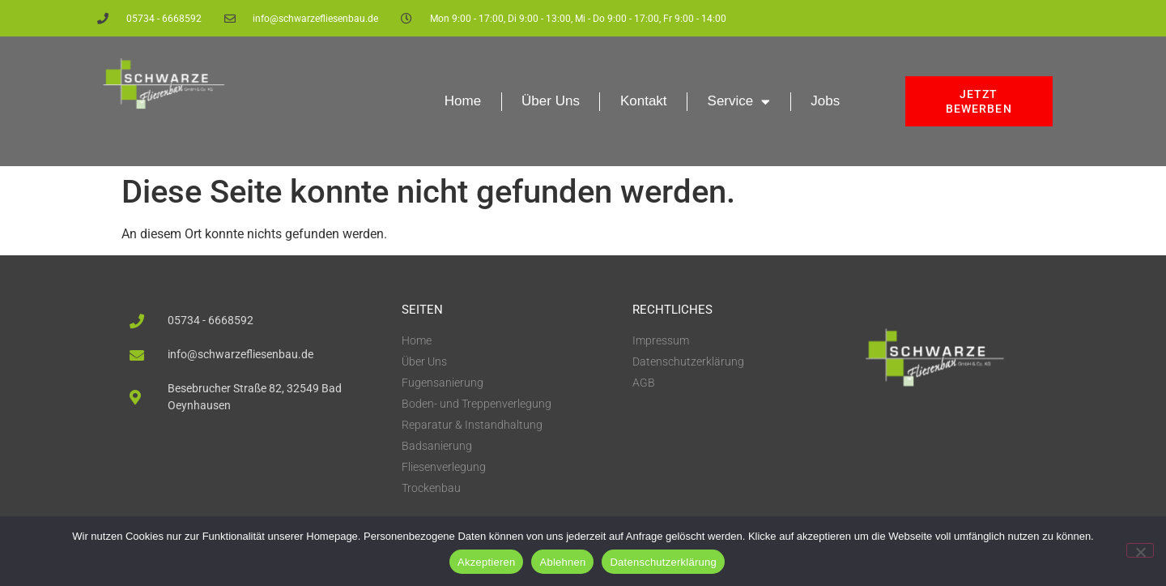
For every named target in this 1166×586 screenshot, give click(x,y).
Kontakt (643, 101)
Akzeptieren (486, 562)
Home (463, 101)
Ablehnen (562, 562)
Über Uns (550, 101)
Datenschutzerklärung (663, 562)
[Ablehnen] (1140, 550)
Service (739, 102)
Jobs (825, 101)
